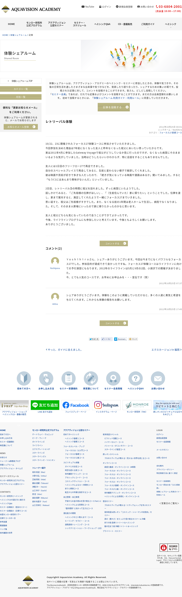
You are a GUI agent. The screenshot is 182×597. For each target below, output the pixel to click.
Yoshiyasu (55, 268)
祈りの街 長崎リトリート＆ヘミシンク (119, 522)
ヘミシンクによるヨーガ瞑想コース (79, 485)
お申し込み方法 (46, 388)
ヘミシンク (170, 24)
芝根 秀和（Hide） (39, 479)
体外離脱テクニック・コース (76, 474)
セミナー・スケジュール (79, 24)
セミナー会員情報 (113, 388)
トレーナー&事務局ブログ (10, 461)
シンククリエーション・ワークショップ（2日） (84, 528)
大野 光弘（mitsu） (40, 475)
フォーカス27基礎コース (170, 132)
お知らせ (3, 457)
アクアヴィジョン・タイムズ (11, 468)
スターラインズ (38, 452)
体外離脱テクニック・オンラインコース (120, 492)
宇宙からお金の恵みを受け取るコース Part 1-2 (83, 501)
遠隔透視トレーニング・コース (77, 524)
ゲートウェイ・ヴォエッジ (42, 434)
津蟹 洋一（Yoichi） (40, 486)
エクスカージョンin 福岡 (165, 349)
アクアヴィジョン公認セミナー (57, 24)
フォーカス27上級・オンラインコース (119, 489)
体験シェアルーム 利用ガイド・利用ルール (116, 97)
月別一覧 (21, 96)
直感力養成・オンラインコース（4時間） (120, 467)
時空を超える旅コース (73, 470)
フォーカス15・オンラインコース (117, 478)
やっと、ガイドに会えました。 (65, 349)
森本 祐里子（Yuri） (40, 501)
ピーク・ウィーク (39, 438)
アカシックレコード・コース (76, 477)
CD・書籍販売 (125, 24)
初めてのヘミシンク (71, 434)
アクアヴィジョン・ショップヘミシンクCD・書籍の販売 (14, 408)
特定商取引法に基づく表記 (167, 473)
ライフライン (37, 445)
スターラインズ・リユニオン (43, 460)
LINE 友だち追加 (45, 406)
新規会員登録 (126, 6)
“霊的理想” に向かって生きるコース (79, 508)
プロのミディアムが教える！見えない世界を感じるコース (127, 458)
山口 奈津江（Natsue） (41, 505)
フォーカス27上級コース (74, 457)
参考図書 (3, 521)
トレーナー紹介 (39, 467)
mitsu (55, 304)
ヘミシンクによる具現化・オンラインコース (121, 496)
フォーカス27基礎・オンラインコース (119, 485)
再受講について (91, 388)
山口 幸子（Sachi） (40, 490)
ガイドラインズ (38, 441)
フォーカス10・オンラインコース (117, 470)
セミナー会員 (59, 94)
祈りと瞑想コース (72, 488)
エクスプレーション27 (41, 449)
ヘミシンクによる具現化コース (77, 504)
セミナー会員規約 (163, 481)
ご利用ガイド (148, 24)
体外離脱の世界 (6, 532)
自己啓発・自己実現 (71, 497)
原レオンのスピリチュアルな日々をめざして (167, 408)
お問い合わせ (147, 6)
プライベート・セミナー (112, 531)
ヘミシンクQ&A (102, 24)
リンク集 (3, 529)
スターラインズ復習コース (114, 449)
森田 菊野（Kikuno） (40, 497)
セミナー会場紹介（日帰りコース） (14, 510)
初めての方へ (24, 388)
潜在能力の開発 (69, 513)
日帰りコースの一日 (8, 518)
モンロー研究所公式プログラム (34, 24)
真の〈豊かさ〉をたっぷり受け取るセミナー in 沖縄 (124, 519)
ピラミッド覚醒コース (113, 438)
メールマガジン (162, 449)
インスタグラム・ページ (106, 406)
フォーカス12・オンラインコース (117, 474)
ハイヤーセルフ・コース (114, 442)
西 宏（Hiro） (37, 494)
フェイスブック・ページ (75, 406)
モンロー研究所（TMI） (137, 406)
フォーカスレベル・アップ (73, 446)
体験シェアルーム (19, 35)
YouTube (89, 6)
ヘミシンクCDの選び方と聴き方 (12, 499)
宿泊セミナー (108, 501)
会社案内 (159, 465)
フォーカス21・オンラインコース (117, 481)
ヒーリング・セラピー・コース (77, 520)
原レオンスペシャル (110, 454)
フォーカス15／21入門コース (76, 450)
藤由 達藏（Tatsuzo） (40, 483)
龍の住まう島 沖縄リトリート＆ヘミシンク (121, 526)
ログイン (106, 6)
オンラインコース (110, 463)
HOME (11, 24)
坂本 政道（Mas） (39, 472)
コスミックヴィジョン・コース (77, 481)
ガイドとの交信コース (73, 466)
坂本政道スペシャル (110, 434)
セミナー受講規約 (69, 388)
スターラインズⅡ (39, 456)
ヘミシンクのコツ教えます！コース (79, 517)
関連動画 (3, 525)
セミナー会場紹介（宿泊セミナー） (14, 507)
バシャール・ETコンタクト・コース (118, 445)
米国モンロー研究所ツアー (10, 514)
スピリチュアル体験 (71, 462)
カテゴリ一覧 (21, 88)
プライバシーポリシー (165, 469)
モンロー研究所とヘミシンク (11, 496)
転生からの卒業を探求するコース (78, 492)
